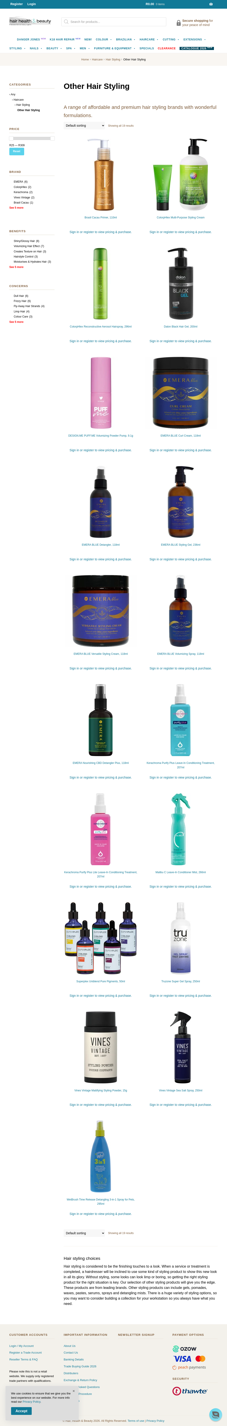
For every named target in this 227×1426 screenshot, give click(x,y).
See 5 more (16, 207)
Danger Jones (31, 39)
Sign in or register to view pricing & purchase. (101, 232)
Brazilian (126, 39)
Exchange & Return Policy (80, 1380)
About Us (69, 1346)
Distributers (71, 1373)
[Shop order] (84, 125)
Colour (104, 39)
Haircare (149, 39)
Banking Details (74, 1359)
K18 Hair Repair (65, 39)
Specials (147, 48)
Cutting (171, 39)
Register (16, 4)
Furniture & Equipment (115, 48)
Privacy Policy (155, 1420)
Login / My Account (21, 1346)
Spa (71, 48)
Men (85, 48)
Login (31, 4)
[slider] (11, 138)
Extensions (195, 39)
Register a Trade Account (25, 1352)
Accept (21, 1411)
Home (85, 59)
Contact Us (71, 1352)
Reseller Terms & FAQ (23, 1359)
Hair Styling (113, 59)
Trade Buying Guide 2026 (80, 1366)
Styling (17, 48)
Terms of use (136, 1420)
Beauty (55, 48)
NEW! (88, 39)
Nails (36, 48)
